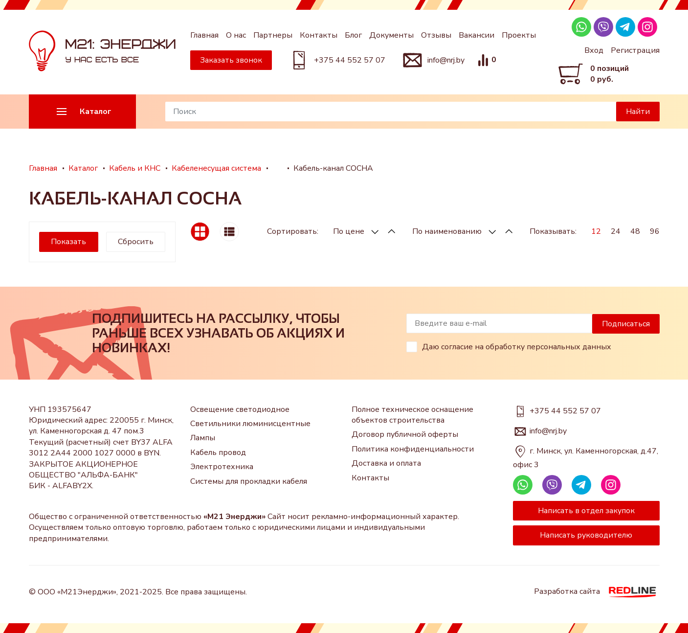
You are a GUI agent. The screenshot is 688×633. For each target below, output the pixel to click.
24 (616, 231)
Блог (353, 35)
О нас (236, 35)
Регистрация (635, 50)
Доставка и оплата (386, 463)
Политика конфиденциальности (413, 449)
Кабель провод (218, 452)
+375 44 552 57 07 (349, 60)
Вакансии (476, 35)
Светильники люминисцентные (250, 423)
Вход (593, 50)
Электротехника (221, 466)
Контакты (318, 35)
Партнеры (272, 35)
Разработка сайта (597, 592)
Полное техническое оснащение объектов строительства (412, 415)
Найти (638, 111)
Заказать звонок (231, 60)
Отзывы (436, 35)
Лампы (202, 437)
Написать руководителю (586, 535)
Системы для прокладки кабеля (248, 481)
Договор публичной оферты (405, 434)
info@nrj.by (446, 60)
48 (635, 231)
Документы (391, 35)
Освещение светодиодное (239, 409)
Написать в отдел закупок (586, 510)
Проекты (519, 35)
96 (655, 231)
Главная (204, 35)
